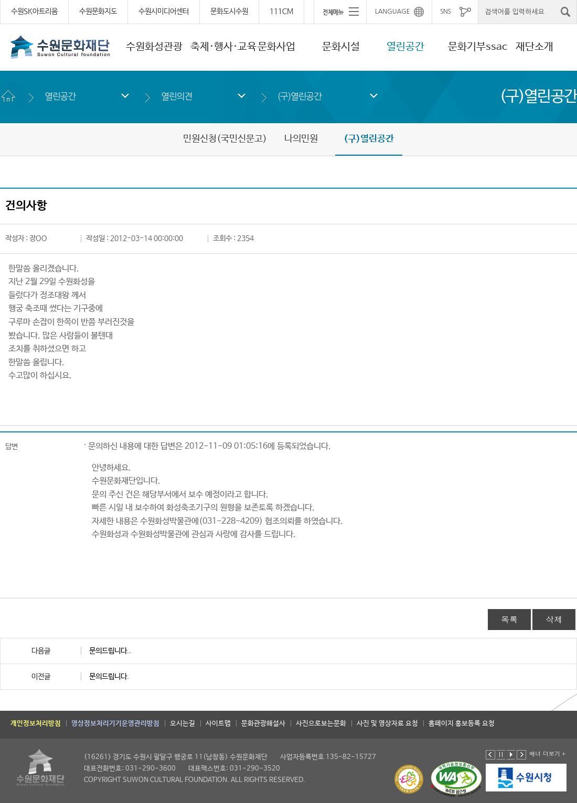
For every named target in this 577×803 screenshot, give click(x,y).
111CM (281, 11)
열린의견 (176, 96)
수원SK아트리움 (34, 11)
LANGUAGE (392, 11)
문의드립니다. (109, 676)
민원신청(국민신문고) (225, 139)
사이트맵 (218, 724)
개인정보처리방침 (35, 724)
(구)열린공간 (299, 96)
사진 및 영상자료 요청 (387, 724)
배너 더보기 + (547, 753)
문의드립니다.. (110, 651)
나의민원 (301, 139)
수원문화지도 (98, 11)
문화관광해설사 (263, 724)
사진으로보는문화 (321, 724)
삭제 (554, 619)
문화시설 (341, 47)
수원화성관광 (154, 47)
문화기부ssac (477, 47)
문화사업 (276, 47)
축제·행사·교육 (223, 47)
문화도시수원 (229, 11)
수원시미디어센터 (163, 11)
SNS (445, 11)
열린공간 (405, 47)
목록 (509, 619)
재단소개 (534, 47)
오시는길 (182, 724)
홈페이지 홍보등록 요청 (462, 724)
